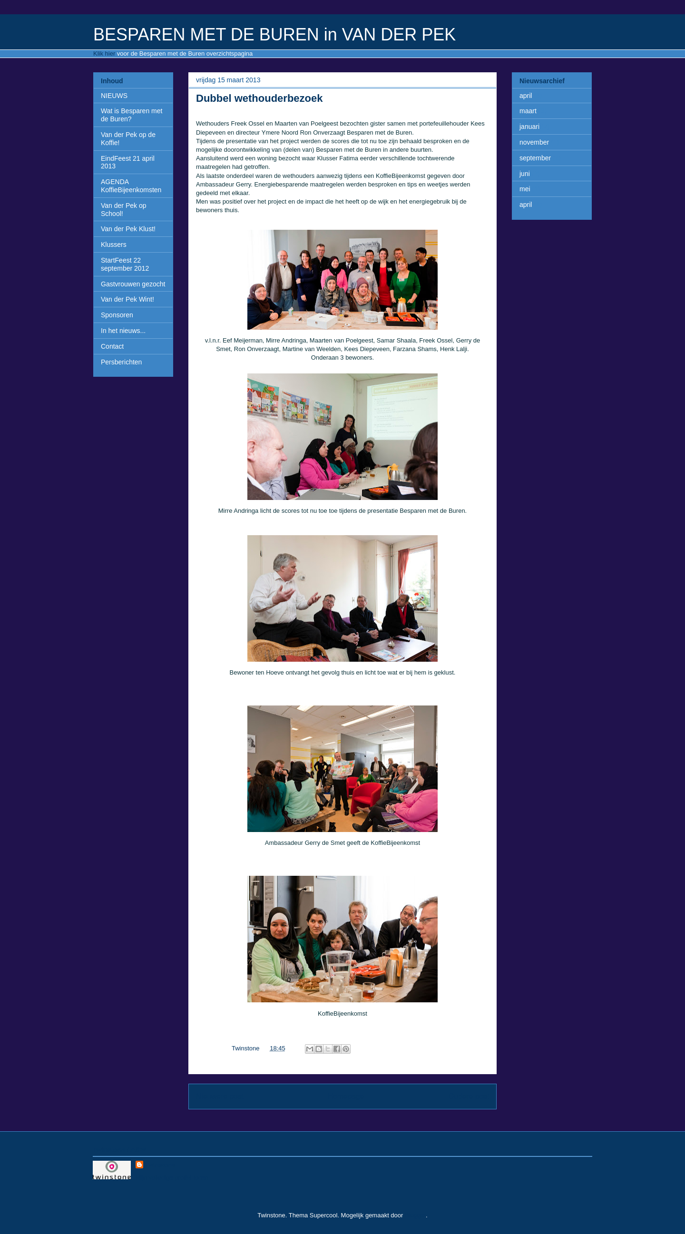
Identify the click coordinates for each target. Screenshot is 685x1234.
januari (529, 126)
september (535, 158)
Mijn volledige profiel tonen (172, 1177)
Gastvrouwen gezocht (133, 284)
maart (528, 111)
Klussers (114, 244)
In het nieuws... (123, 330)
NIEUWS (114, 95)
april (525, 95)
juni (524, 173)
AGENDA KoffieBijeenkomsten (131, 186)
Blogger (415, 1215)
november (534, 142)
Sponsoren (117, 315)
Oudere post (468, 1096)
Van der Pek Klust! (128, 229)
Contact (112, 346)
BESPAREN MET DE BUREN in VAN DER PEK (274, 34)
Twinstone (160, 1164)
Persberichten (121, 362)
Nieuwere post (220, 1096)
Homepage (346, 1096)
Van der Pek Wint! (127, 299)
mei (524, 189)
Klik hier (104, 53)
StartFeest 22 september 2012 (125, 264)
